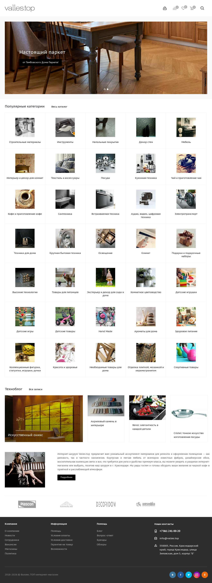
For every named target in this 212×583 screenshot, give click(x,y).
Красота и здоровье (65, 367)
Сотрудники (12, 539)
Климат (145, 253)
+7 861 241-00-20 (170, 531)
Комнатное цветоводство (146, 292)
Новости (10, 535)
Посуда (105, 177)
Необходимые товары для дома (105, 369)
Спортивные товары (186, 367)
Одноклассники (205, 575)
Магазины (11, 548)
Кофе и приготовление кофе (25, 213)
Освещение (105, 253)
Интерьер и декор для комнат (25, 177)
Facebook (180, 575)
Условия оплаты (60, 535)
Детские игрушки (186, 292)
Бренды (101, 539)
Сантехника (65, 213)
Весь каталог (59, 106)
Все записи (35, 389)
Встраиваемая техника (105, 213)
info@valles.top (169, 538)
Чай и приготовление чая (186, 177)
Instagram (197, 575)
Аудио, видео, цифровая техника (146, 215)
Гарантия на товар (62, 544)
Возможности (59, 548)
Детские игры (24, 331)
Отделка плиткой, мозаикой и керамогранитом (146, 369)
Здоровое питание (186, 331)
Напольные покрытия (105, 142)
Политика (10, 553)
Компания (11, 523)
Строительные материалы (25, 142)
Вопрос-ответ (105, 535)
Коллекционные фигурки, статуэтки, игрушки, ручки (25, 369)
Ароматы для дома (145, 331)
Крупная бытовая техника (65, 253)
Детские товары (65, 331)
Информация (59, 523)
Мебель (186, 142)
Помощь (56, 530)
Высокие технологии (24, 292)
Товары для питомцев (65, 292)
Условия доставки (61, 539)
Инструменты (65, 142)
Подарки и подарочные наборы (186, 254)
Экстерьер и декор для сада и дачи (105, 294)
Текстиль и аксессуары (65, 177)
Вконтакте (172, 575)
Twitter (188, 575)
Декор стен (146, 142)
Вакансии (10, 544)
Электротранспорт (186, 213)
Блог (99, 530)
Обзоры (101, 544)
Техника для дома (25, 253)
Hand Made (105, 331)
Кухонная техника (146, 177)
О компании (12, 530)
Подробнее (66, 477)
